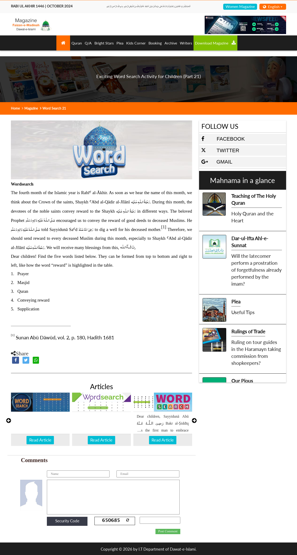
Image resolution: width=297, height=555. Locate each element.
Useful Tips (243, 312)
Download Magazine (215, 43)
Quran (76, 43)
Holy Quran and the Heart (252, 217)
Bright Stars (104, 43)
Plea (119, 43)
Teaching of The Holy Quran (253, 199)
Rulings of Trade (248, 331)
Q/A (88, 43)
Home (15, 108)
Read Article (40, 439)
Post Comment (168, 531)
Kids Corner (136, 43)
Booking (155, 43)
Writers (186, 43)
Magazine (31, 108)
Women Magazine (240, 6)
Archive (171, 43)
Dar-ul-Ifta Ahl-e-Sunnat (249, 241)
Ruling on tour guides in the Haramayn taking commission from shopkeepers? (256, 352)
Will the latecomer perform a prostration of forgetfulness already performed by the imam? (256, 270)
